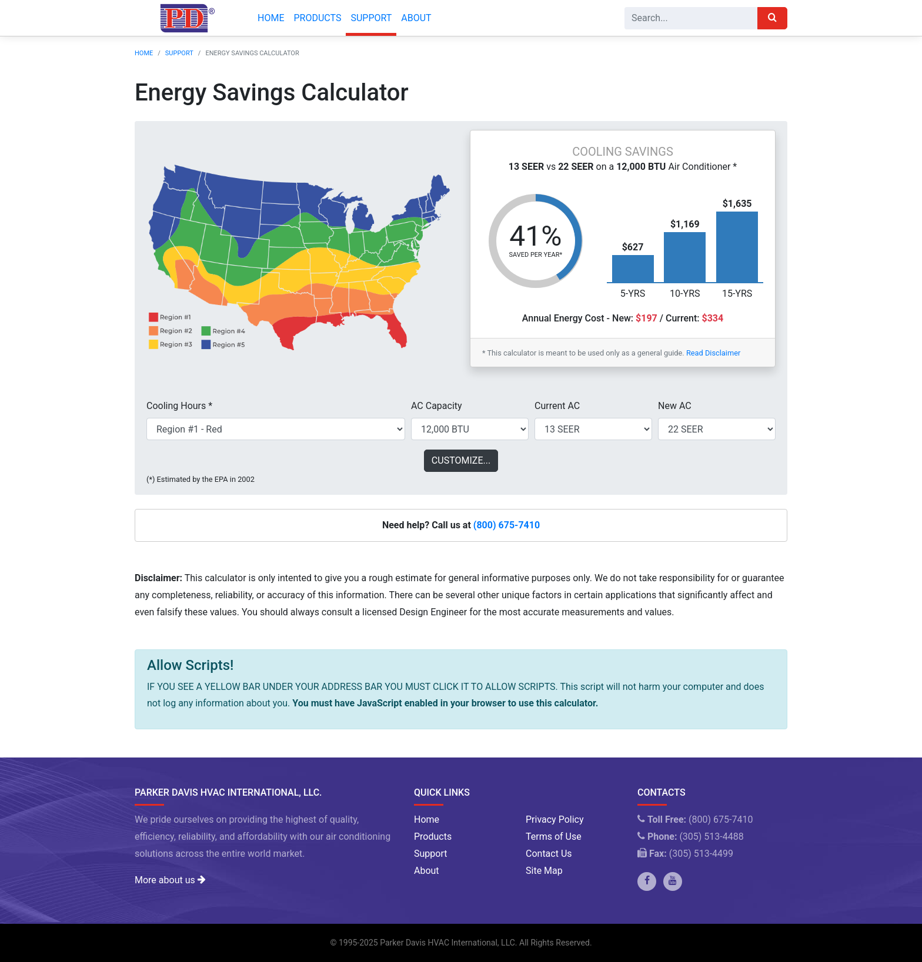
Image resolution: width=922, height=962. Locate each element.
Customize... (461, 460)
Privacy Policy (555, 819)
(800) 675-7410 (506, 525)
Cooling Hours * (179, 405)
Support (371, 18)
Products (317, 18)
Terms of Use (554, 836)
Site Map (544, 870)
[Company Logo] (184, 18)
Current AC (557, 405)
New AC (675, 405)
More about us (170, 880)
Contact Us (549, 853)
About (416, 18)
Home (271, 18)
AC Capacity (436, 405)
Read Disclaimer (713, 352)
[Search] (691, 18)
